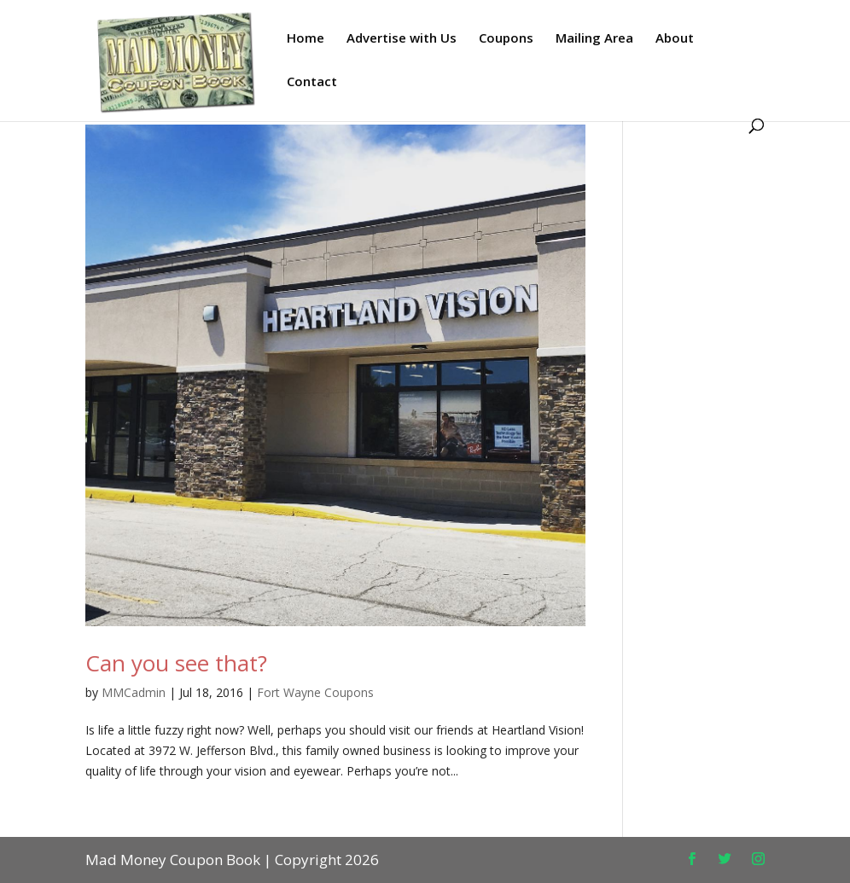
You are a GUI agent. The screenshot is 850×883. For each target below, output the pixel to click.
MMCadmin (134, 692)
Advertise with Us (401, 39)
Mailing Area (594, 39)
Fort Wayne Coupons (315, 692)
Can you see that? (176, 663)
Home (305, 39)
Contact (312, 82)
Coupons (506, 39)
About (674, 39)
